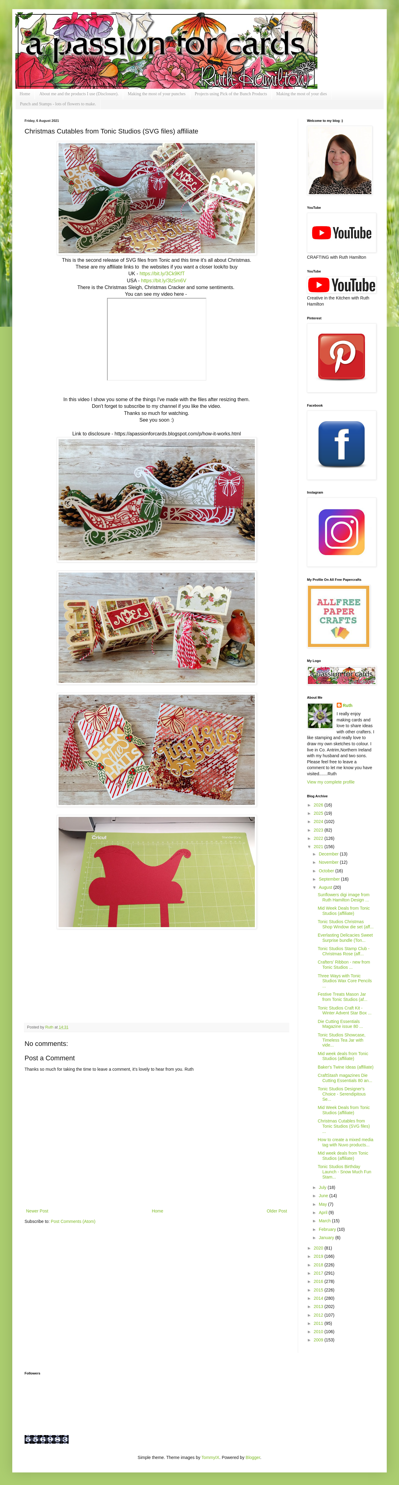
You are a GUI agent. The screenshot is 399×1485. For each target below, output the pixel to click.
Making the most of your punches (157, 94)
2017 (319, 1273)
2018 (319, 1264)
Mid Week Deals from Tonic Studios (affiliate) (344, 911)
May (323, 1204)
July (323, 1187)
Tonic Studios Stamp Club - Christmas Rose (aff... (344, 951)
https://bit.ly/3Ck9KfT (162, 273)
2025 (319, 813)
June (324, 1195)
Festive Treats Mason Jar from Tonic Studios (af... (342, 997)
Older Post (277, 1211)
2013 (319, 1306)
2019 (319, 1256)
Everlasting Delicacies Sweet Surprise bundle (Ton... (345, 938)
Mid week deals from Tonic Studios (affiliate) (343, 1056)
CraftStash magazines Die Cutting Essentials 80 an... (345, 1078)
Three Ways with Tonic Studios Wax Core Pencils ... (345, 981)
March (325, 1220)
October (327, 870)
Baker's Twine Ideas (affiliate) (346, 1067)
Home (25, 94)
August (326, 887)
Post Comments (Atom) (73, 1221)
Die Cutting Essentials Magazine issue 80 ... (340, 1024)
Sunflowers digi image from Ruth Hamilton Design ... (344, 897)
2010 (319, 1331)
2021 (319, 846)
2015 (319, 1290)
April (323, 1212)
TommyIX (210, 1457)
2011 (319, 1323)
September (330, 879)
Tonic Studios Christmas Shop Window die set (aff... (346, 924)
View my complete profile (331, 782)
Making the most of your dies (301, 94)
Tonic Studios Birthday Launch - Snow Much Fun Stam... (344, 1171)
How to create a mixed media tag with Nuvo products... (345, 1142)
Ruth (50, 1027)
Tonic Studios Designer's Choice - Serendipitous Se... (342, 1094)
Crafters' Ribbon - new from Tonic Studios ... (344, 965)
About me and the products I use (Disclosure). (78, 94)
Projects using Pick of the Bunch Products (231, 94)
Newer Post (37, 1211)
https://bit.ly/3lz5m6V (163, 280)
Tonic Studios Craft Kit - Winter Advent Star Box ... (344, 1011)
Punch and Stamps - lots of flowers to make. (58, 104)
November (329, 862)
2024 (319, 821)
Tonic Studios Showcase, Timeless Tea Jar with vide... (342, 1040)
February (328, 1229)
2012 (319, 1315)
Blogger (253, 1457)
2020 (319, 1248)
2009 (319, 1339)
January (327, 1237)
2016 (319, 1281)
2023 (319, 830)
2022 (319, 838)
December (329, 854)
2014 (319, 1298)
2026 (319, 805)
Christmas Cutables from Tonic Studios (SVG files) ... (344, 1126)
